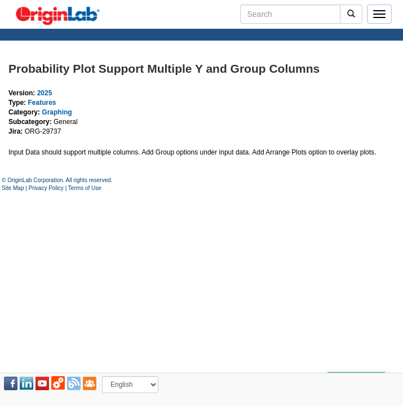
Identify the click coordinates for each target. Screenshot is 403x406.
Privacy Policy (46, 188)
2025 (44, 93)
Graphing (57, 112)
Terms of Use (84, 188)
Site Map (13, 188)
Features (42, 103)
